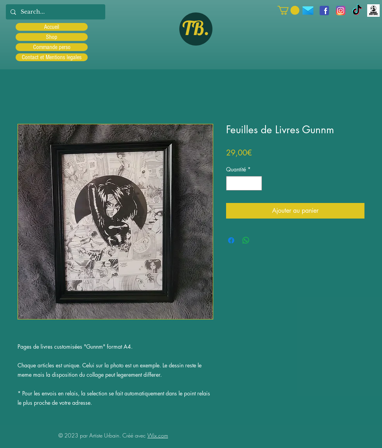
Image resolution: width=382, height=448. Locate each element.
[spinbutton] (244, 183)
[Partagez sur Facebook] (231, 240)
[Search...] (55, 11)
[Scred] (373, 10)
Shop (51, 37)
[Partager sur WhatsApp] (246, 240)
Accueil (51, 26)
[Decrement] (232, 183)
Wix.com (157, 435)
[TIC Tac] (357, 10)
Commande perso (52, 47)
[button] (288, 10)
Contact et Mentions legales (51, 57)
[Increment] (256, 183)
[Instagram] (340, 10)
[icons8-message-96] (308, 10)
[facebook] (324, 10)
